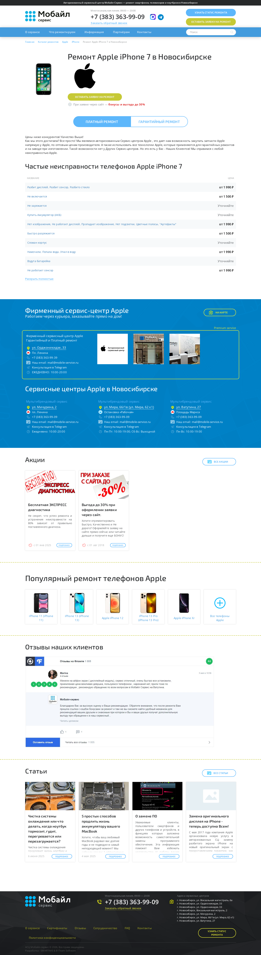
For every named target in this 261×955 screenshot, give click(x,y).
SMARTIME (47, 950)
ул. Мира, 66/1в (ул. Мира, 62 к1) (129, 407)
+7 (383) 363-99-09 (118, 17)
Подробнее (64, 545)
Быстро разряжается (41, 233)
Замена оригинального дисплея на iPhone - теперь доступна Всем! (209, 821)
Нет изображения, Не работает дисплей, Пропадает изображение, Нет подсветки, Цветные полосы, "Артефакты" (101, 224)
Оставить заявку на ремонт (94, 96)
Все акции (217, 461)
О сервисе (32, 32)
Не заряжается (37, 205)
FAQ (127, 928)
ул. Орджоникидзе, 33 (49, 347)
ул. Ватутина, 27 (188, 407)
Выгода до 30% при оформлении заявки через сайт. (99, 510)
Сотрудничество (105, 928)
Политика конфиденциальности (52, 937)
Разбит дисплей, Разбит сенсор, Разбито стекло (58, 187)
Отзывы (80, 928)
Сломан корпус (37, 242)
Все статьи (217, 773)
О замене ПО (146, 816)
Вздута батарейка (38, 261)
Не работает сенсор (40, 270)
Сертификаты (57, 928)
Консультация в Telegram (49, 367)
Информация (94, 32)
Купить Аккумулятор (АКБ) (44, 215)
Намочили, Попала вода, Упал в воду (51, 252)
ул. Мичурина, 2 (44, 407)
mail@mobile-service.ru (63, 362)
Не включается (37, 196)
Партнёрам (121, 32)
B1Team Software (66, 950)
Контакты (144, 32)
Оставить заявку (211, 21)
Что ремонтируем (62, 32)
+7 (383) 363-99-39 (45, 357)
